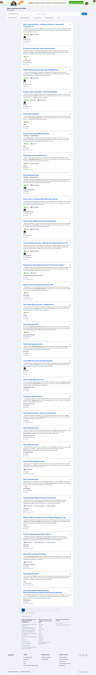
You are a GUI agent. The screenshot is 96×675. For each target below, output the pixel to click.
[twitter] (83, 655)
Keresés (84, 14)
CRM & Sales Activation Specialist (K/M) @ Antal (40, 70)
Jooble (86, 672)
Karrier (25, 661)
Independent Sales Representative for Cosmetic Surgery (43, 265)
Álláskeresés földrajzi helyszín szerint (63, 624)
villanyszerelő (41, 629)
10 (57, 610)
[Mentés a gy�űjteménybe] (70, 243)
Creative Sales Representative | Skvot (37, 534)
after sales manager (26, 641)
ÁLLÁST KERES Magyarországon (31, 665)
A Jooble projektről (28, 657)
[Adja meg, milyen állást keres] (21, 14)
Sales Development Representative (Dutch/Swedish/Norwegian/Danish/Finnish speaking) (42, 591)
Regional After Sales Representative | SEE (38, 285)
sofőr (40, 631)
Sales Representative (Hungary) (34, 554)
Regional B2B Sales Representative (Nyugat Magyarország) (44, 517)
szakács (40, 628)
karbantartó (41, 637)
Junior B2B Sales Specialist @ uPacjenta (37, 361)
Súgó (25, 663)
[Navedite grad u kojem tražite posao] (50, 14)
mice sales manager (26, 645)
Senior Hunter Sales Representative (36, 134)
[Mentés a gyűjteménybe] (70, 24)
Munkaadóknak (44, 659)
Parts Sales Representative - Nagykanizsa (38, 304)
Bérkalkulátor (62, 665)
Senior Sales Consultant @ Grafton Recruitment (40, 199)
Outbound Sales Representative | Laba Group (39, 498)
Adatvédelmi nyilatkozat (25, 671)
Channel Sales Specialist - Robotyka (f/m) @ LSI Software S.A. (45, 243)
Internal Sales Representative (34, 461)
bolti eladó (41, 624)
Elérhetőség (26, 659)
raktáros (40, 635)
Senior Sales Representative (33, 380)
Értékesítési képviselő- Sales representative (39, 48)
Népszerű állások (59, 623)
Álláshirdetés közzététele (76, 2)
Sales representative (30, 479)
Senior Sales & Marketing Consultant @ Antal (39, 221)
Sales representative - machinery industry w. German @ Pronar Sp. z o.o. (43, 25)
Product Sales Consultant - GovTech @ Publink (40, 92)
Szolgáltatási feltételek (13, 671)
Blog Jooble (62, 661)
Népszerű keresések (27, 616)
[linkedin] (86, 655)
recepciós (41, 640)
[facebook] (80, 655)
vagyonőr (40, 626)
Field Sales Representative (33, 344)
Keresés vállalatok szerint (65, 663)
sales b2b (23, 639)
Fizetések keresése (63, 659)
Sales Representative (31, 114)
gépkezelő (41, 638)
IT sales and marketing (26, 643)
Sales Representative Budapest (34, 155)
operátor (40, 633)
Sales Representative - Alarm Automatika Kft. (39, 413)
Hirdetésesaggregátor (46, 657)
